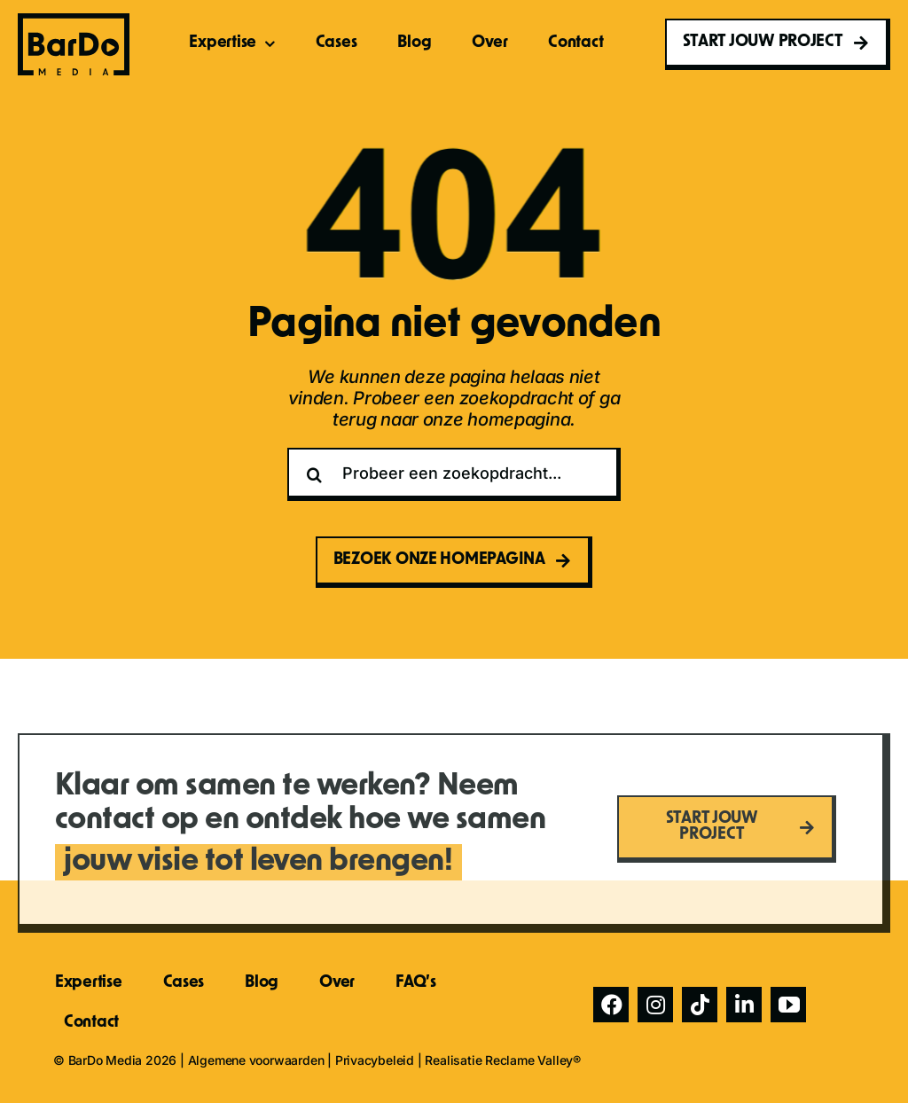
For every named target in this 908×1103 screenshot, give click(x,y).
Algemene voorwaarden (256, 1060)
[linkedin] (744, 1004)
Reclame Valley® (533, 1060)
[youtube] (788, 1004)
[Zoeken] (313, 474)
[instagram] (655, 1004)
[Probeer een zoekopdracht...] (454, 474)
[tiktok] (699, 1004)
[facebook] (611, 1004)
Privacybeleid (374, 1060)
